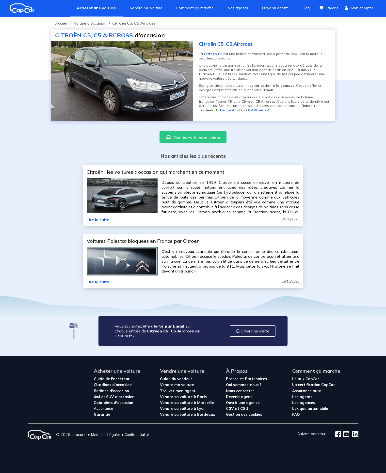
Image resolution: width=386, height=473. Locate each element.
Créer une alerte (252, 331)
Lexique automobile (310, 408)
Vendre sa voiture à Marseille (187, 402)
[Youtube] (345, 434)
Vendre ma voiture (146, 7)
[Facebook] (338, 434)
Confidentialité (137, 434)
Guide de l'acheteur (112, 378)
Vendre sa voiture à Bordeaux (187, 414)
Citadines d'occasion (113, 384)
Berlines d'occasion (111, 390)
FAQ (296, 414)
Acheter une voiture (96, 7)
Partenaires (256, 378)
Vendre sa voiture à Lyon (183, 408)
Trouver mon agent (177, 390)
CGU (244, 408)
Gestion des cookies (244, 414)
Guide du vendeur (176, 378)
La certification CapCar (313, 384)
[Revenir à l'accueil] (24, 8)
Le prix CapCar (305, 378)
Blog (306, 7)
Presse (233, 378)
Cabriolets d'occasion (113, 402)
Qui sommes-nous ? (243, 384)
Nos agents (237, 7)
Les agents (302, 396)
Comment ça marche (195, 7)
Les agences (303, 402)
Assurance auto (306, 390)
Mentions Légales (106, 434)
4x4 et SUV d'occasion (114, 396)
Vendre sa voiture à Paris (183, 396)
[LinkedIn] (353, 434)
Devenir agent (275, 7)
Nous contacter (240, 390)
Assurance (103, 408)
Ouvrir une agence (243, 402)
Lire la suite (98, 219)
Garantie (102, 414)
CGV (230, 408)
